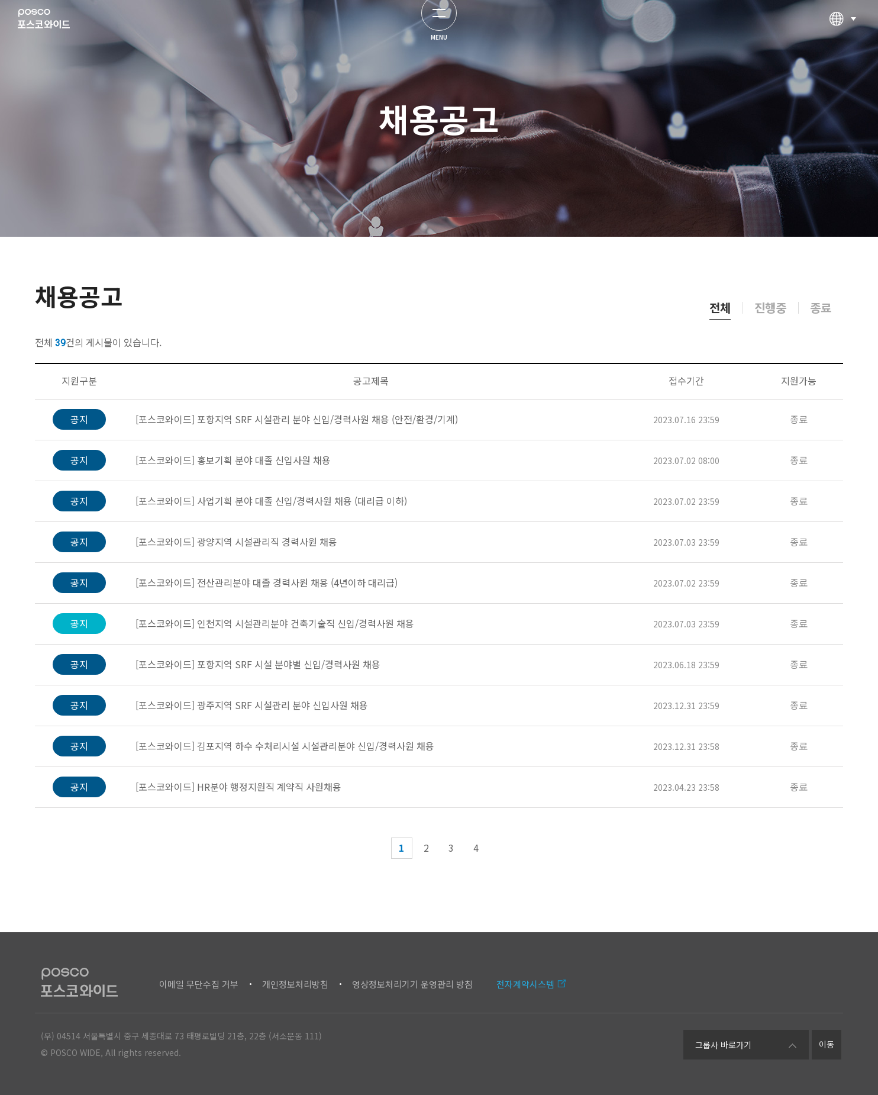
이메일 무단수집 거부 (198, 984)
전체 (720, 307)
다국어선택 (842, 32)
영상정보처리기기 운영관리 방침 (412, 984)
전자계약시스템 (525, 984)
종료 (820, 307)
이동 (826, 1044)
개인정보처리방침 (295, 984)
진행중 (770, 307)
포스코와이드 (63, 32)
